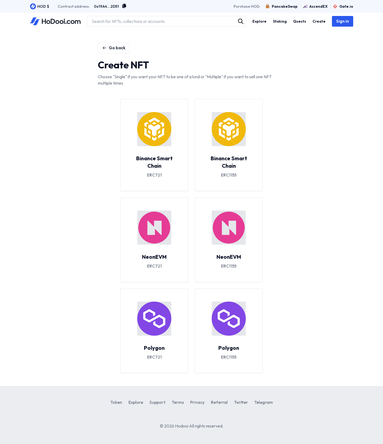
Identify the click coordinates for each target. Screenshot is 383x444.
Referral (219, 402)
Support (157, 402)
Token (116, 402)
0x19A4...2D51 (106, 6)
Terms (178, 402)
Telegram (263, 402)
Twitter (241, 402)
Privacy (197, 402)
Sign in (342, 21)
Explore (135, 402)
